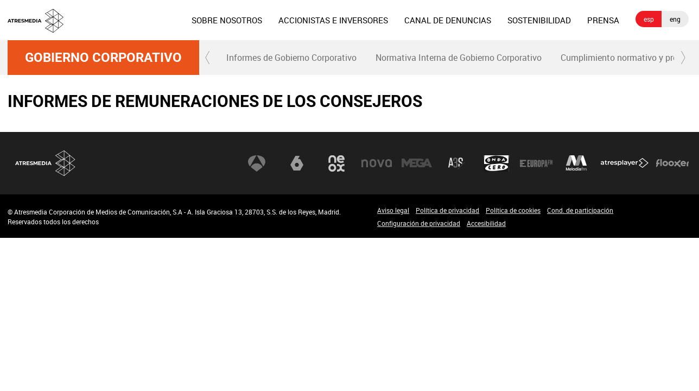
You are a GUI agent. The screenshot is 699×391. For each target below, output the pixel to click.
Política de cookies (513, 210)
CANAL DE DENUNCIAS (447, 20)
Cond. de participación (580, 210)
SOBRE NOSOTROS (227, 20)
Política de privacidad (447, 210)
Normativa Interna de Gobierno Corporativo (459, 58)
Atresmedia (46, 163)
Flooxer (672, 163)
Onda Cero (496, 163)
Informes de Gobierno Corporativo (291, 58)
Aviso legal (393, 210)
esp (649, 19)
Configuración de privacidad (418, 223)
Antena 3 (256, 163)
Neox (336, 163)
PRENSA (603, 20)
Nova (376, 163)
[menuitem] (226, 20)
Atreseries (456, 163)
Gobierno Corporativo (103, 57)
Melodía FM (576, 163)
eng (675, 19)
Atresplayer (624, 163)
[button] (208, 57)
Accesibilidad (486, 223)
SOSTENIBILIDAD (539, 20)
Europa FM (536, 163)
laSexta (297, 163)
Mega (417, 163)
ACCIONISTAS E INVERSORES (333, 20)
